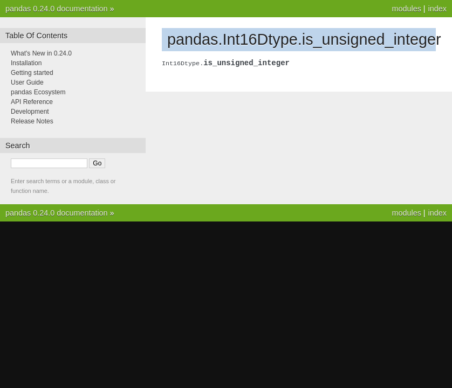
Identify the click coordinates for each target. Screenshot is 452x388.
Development (30, 111)
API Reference (32, 102)
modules (406, 8)
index (437, 8)
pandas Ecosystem (38, 92)
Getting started (32, 73)
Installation (26, 63)
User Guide (27, 82)
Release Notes (32, 121)
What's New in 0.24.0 (41, 53)
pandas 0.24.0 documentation (56, 8)
